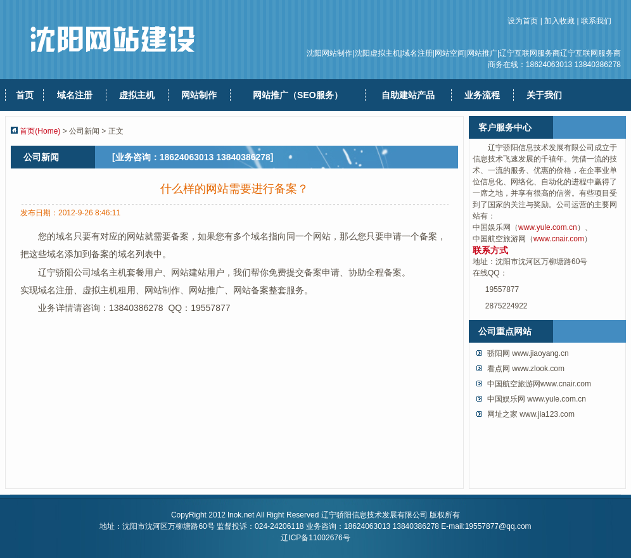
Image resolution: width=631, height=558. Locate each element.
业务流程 (482, 95)
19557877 (502, 289)
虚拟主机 (137, 95)
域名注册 (74, 95)
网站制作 (199, 95)
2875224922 (506, 305)
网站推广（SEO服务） (298, 95)
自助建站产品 (408, 95)
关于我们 (544, 95)
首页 (25, 95)
